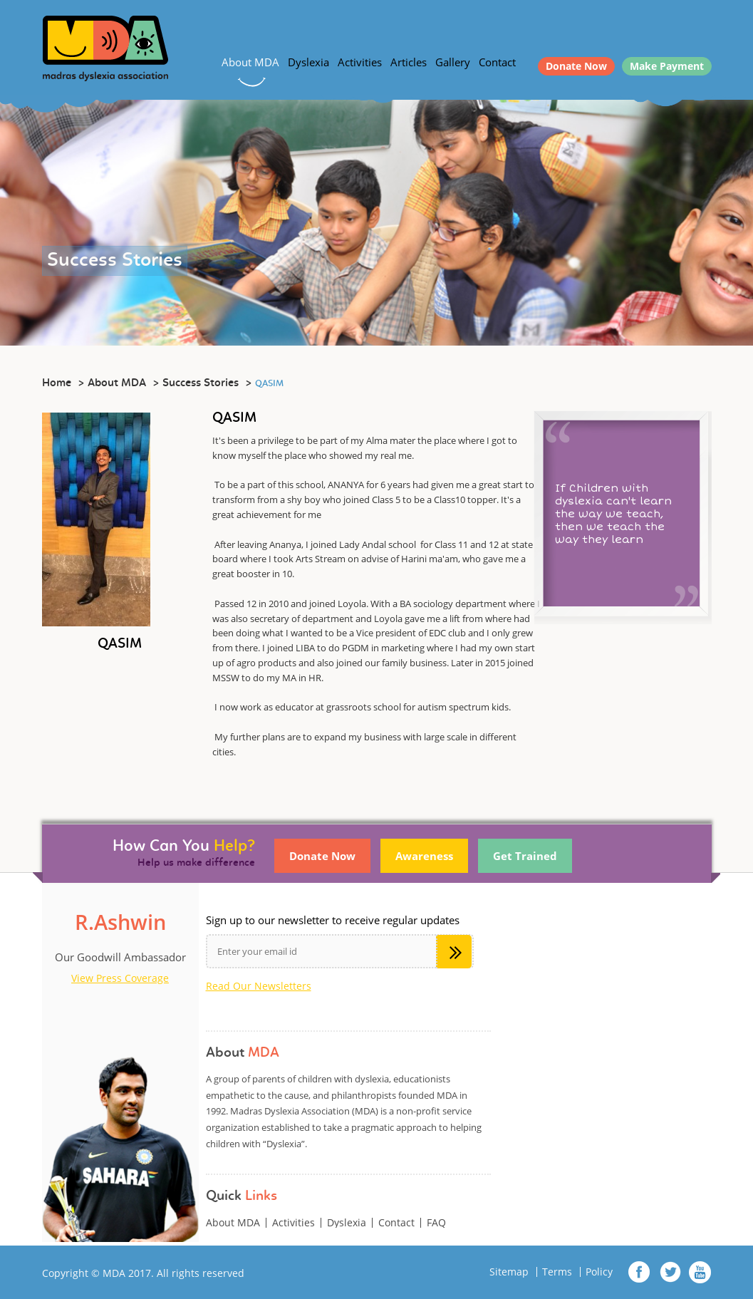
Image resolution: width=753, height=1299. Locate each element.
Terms (557, 1272)
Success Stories (200, 383)
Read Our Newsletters (258, 986)
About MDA (250, 62)
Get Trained (525, 856)
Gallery (452, 62)
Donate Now (576, 66)
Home (56, 383)
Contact (497, 62)
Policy (599, 1272)
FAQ (436, 1222)
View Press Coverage (120, 978)
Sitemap (509, 1272)
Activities (360, 62)
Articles (408, 62)
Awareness (424, 856)
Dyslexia (308, 62)
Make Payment (667, 66)
